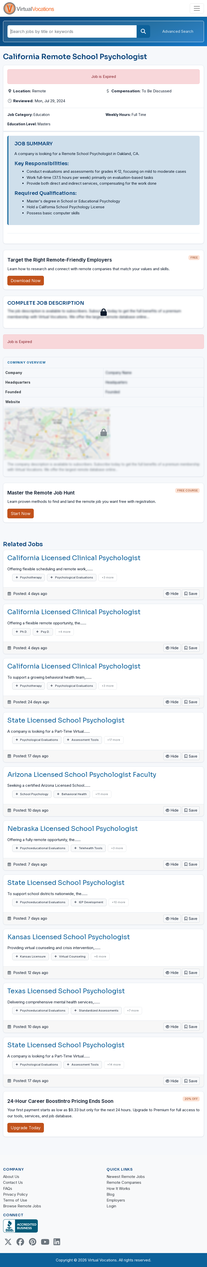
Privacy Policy (15, 1194)
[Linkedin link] (57, 1242)
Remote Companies (124, 1182)
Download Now (26, 280)
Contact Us (13, 1182)
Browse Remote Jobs (22, 1206)
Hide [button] (172, 593)
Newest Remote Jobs (126, 1176)
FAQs (7, 1188)
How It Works (118, 1188)
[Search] (143, 31)
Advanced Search (177, 31)
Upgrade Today (26, 1127)
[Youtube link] (45, 1242)
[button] (191, 593)
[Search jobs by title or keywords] (72, 31)
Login (111, 1206)
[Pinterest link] (32, 1242)
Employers (116, 1200)
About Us (11, 1176)
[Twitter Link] (8, 1242)
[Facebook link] (20, 1242)
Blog (110, 1194)
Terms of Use (15, 1200)
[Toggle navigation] (197, 8)
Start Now (20, 513)
